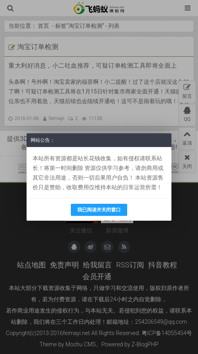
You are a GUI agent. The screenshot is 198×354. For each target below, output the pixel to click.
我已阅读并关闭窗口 (99, 210)
